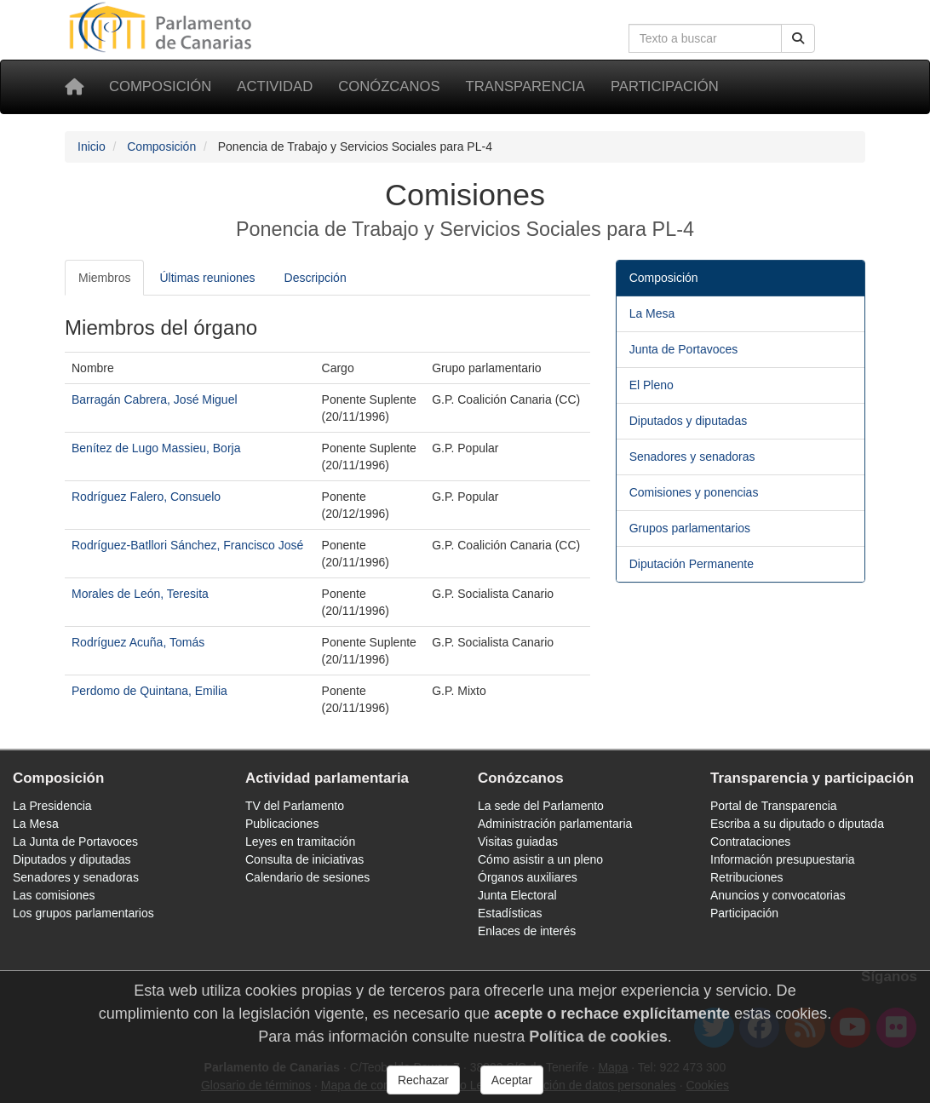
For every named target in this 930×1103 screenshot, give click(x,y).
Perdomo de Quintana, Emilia (149, 691)
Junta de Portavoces (683, 349)
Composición (160, 86)
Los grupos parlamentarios (83, 913)
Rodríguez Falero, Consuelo (146, 496)
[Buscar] (798, 38)
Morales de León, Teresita (140, 593)
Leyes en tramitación (300, 841)
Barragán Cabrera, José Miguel (155, 399)
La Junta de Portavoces (75, 841)
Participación (665, 86)
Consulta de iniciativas (304, 859)
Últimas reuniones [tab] (207, 277)
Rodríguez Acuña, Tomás (138, 642)
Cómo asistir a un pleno (540, 859)
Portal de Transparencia (773, 806)
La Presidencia (52, 806)
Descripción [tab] (315, 277)
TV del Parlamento (294, 806)
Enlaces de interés (527, 931)
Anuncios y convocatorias (778, 895)
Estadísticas (510, 913)
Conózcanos (388, 86)
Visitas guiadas (518, 841)
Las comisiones (54, 895)
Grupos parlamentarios (689, 528)
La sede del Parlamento (541, 806)
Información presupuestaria (782, 859)
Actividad (275, 86)
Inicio (92, 146)
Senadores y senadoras (692, 456)
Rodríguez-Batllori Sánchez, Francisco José (187, 545)
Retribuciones (747, 877)
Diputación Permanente (691, 564)
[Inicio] (74, 86)
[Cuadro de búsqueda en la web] (705, 38)
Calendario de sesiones (307, 877)
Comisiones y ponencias (694, 492)
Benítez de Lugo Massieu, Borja (156, 448)
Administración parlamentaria (555, 823)
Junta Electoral (517, 895)
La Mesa (652, 313)
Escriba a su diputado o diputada (797, 823)
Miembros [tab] (104, 277)
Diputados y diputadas (688, 421)
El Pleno (651, 385)
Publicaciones (282, 823)
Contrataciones (750, 841)
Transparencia (525, 86)
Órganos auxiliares (527, 877)
